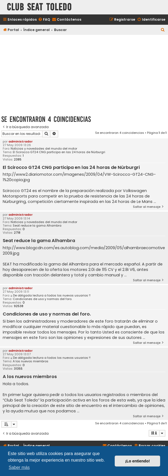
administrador (20, 141)
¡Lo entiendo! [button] (137, 461)
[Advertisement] (84, 74)
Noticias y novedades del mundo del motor (44, 148)
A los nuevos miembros (30, 361)
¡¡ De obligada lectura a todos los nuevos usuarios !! (51, 295)
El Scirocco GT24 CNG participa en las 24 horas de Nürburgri (59, 152)
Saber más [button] (19, 467)
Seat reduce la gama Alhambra (37, 225)
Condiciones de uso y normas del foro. (42, 299)
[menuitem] (44, 19)
